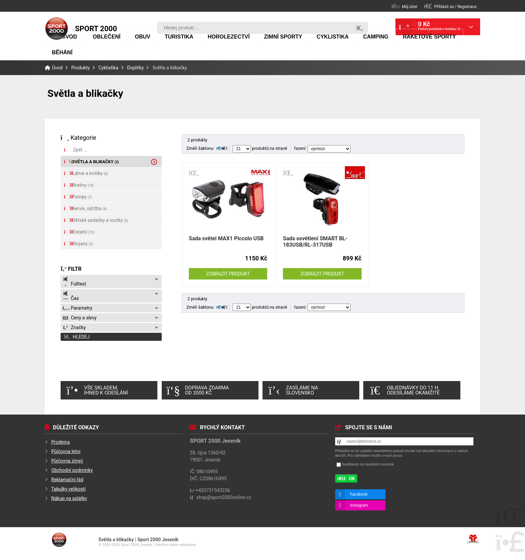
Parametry (77, 308)
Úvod (56, 28)
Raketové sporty (429, 37)
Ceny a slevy (79, 317)
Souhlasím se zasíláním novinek (368, 464)
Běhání (62, 52)
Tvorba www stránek (473, 539)
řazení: (322, 148)
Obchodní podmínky (72, 470)
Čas (71, 296)
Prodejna (60, 442)
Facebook (359, 494)
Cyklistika (332, 37)
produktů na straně (260, 148)
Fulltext (74, 282)
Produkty (80, 67)
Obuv (142, 37)
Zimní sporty (283, 37)
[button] (450, 6)
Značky (74, 327)
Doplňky (135, 67)
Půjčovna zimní (67, 460)
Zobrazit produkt (228, 273)
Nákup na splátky (69, 498)
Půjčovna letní (65, 451)
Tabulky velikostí (68, 489)
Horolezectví (228, 37)
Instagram (359, 505)
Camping (375, 37)
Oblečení (107, 37)
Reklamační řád (67, 479)
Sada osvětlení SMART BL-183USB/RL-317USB (315, 241)
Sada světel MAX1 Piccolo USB (226, 238)
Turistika (179, 37)
